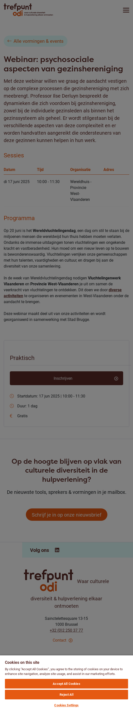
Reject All (66, 694)
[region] (66, 683)
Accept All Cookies (66, 683)
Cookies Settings (66, 705)
